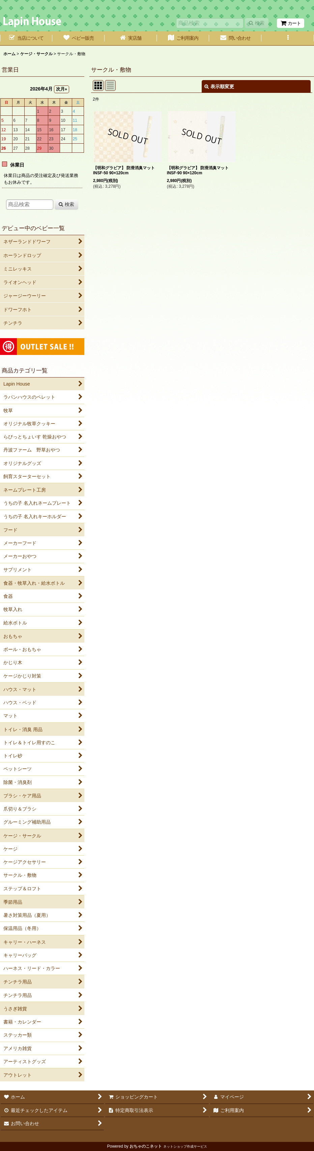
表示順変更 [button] (219, 86)
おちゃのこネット (146, 1146)
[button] (287, 38)
